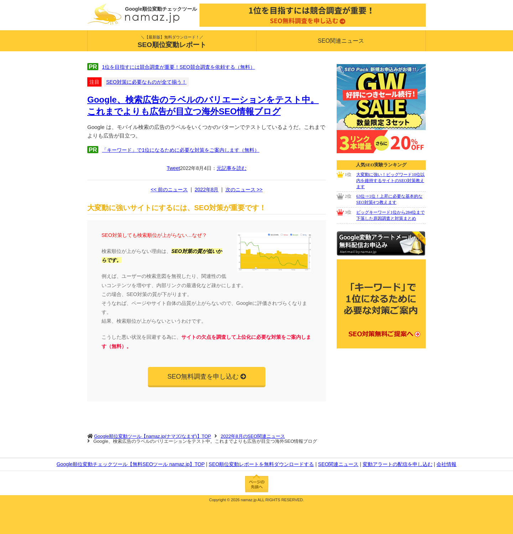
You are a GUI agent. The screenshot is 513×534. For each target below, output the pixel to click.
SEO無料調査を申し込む (203, 376)
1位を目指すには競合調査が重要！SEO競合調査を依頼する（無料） (178, 67)
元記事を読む (232, 168)
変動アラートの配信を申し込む (397, 464)
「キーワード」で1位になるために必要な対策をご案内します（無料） (180, 150)
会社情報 (446, 464)
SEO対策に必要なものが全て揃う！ (146, 82)
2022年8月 (207, 189)
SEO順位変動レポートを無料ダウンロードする (261, 464)
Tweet (173, 168)
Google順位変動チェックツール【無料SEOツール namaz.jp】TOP (131, 464)
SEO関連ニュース (341, 41)
